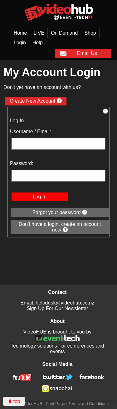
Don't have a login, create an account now (60, 227)
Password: (21, 163)
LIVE (38, 33)
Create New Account (35, 101)
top (14, 401)
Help (37, 42)
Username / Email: (30, 131)
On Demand (64, 33)
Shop (90, 33)
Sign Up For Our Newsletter (57, 308)
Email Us (78, 54)
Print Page (55, 403)
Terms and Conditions (88, 403)
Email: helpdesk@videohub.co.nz (57, 302)
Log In (39, 196)
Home (20, 33)
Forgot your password (59, 212)
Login (20, 42)
